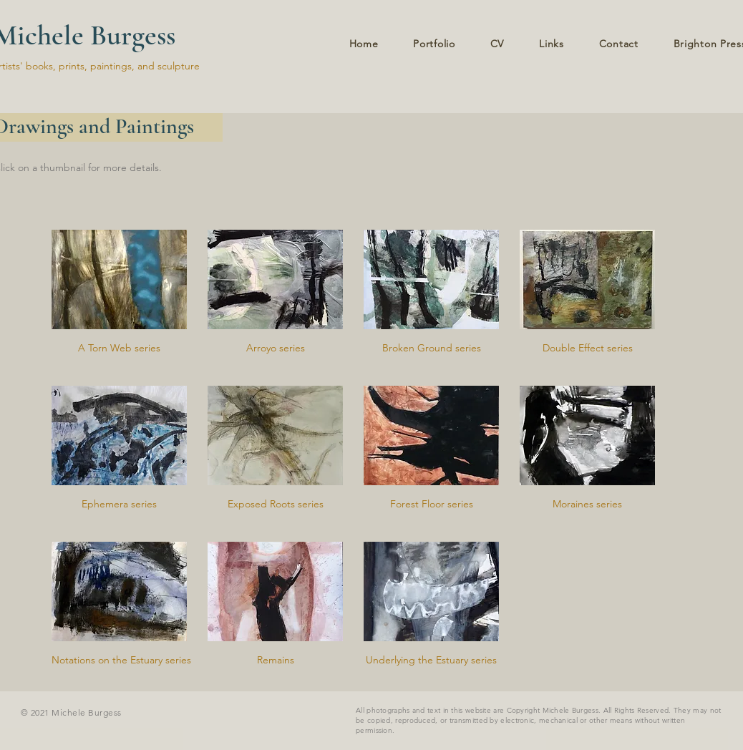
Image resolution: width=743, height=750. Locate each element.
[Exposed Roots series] (275, 504)
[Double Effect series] (587, 348)
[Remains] (275, 660)
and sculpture (168, 65)
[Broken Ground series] (431, 348)
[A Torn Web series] (119, 348)
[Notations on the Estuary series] (121, 660)
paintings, (113, 65)
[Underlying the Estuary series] (431, 660)
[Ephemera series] (119, 504)
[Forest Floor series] (431, 504)
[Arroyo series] (275, 348)
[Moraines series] (587, 504)
